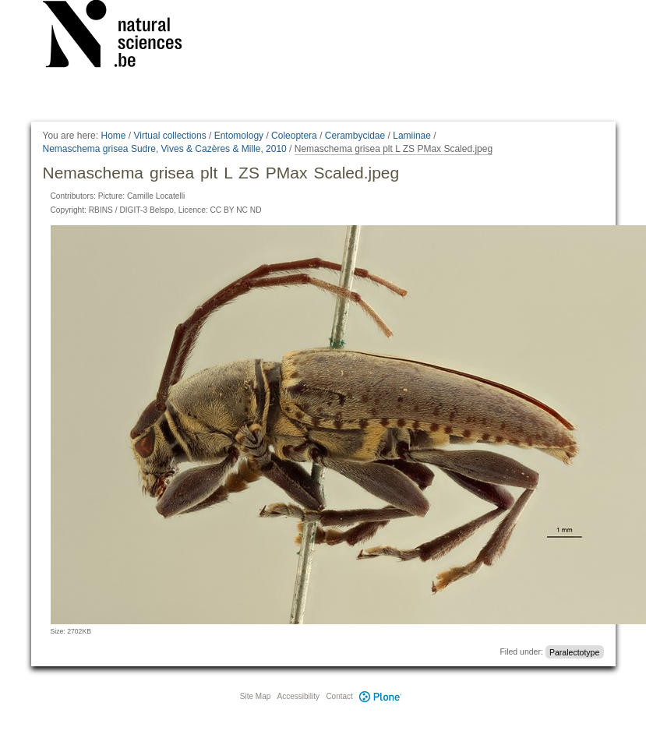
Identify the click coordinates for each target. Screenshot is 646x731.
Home (113, 135)
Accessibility (298, 696)
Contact (339, 696)
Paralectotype (574, 651)
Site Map (255, 696)
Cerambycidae (355, 135)
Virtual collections (170, 135)
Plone (381, 696)
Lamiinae (412, 135)
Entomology (238, 135)
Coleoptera (294, 135)
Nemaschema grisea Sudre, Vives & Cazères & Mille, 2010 (165, 148)
